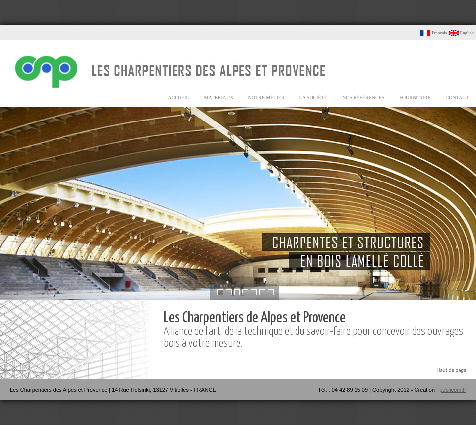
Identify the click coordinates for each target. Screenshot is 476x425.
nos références (363, 97)
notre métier (266, 97)
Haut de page (451, 370)
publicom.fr (452, 390)
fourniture (414, 97)
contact (457, 97)
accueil (178, 97)
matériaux (219, 97)
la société (313, 97)
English (461, 32)
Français (433, 32)
